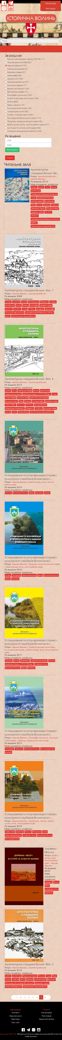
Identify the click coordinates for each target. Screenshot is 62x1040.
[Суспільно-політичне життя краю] (6, 128)
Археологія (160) (15, 79)
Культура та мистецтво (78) (19, 108)
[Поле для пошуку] (31, 41)
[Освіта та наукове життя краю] (6, 98)
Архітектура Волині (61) (18, 82)
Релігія (43, 821)
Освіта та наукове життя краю (42, 647)
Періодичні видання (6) (17, 69)
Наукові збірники (38, 179)
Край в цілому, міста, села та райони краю (24, 567)
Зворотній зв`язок (46, 1019)
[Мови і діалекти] (6, 105)
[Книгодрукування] (6, 85)
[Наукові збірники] (6, 65)
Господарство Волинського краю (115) (24, 118)
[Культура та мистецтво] (6, 108)
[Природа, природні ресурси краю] (6, 121)
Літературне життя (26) (17, 111)
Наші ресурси (15, 1016)
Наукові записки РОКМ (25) (19, 62)
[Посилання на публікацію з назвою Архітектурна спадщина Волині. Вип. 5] (16, 199)
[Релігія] (6, 101)
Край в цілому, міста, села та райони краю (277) (28, 124)
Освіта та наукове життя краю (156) (22, 98)
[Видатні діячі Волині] (6, 88)
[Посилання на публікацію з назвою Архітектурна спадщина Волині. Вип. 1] (23, 261)
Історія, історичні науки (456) (20, 114)
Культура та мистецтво (15, 650)
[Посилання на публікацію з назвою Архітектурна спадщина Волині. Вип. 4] (23, 350)
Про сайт (15, 1022)
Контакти (15, 1012)
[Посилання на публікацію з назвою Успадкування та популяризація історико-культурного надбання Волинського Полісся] (23, 446)
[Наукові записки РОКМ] (6, 62)
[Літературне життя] (6, 111)
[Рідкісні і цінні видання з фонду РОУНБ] (6, 59)
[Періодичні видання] (6, 69)
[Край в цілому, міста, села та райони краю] (6, 124)
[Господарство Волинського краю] (6, 118)
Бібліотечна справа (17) (17, 92)
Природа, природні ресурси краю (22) (24, 121)
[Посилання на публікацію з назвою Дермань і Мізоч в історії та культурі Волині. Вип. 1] (23, 875)
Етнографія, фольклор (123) (19, 95)
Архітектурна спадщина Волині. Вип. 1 (29, 290)
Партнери (15, 1019)
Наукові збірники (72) (16, 65)
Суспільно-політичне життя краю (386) (24, 128)
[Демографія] (6, 75)
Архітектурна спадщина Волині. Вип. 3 (29, 964)
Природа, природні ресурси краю (44, 564)
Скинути (10, 158)
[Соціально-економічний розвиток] (6, 131)
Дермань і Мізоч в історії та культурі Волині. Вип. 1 (52, 850)
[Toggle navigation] (5, 49)
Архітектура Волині (46, 176)
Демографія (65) (14, 75)
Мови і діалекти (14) (16, 105)
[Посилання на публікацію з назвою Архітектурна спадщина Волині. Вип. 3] (23, 935)
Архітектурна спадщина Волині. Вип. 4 (29, 379)
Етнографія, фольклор (38, 737)
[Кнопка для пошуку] (59, 41)
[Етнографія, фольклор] (6, 95)
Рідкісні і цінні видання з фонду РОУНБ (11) (26, 59)
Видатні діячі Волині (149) (18, 88)
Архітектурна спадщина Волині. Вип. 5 (45, 171)
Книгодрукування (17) (17, 85)
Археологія (34, 821)
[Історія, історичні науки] (6, 114)
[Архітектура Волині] (6, 82)
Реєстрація (50, 8)
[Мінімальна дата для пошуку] (28, 140)
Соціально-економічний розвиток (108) (24, 131)
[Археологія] (6, 78)
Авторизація (50, 3)
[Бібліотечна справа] (6, 92)
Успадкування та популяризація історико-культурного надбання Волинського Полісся (31, 477)
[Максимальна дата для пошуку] (28, 145)
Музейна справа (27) (16, 72)
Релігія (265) (12, 101)
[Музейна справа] (6, 72)
